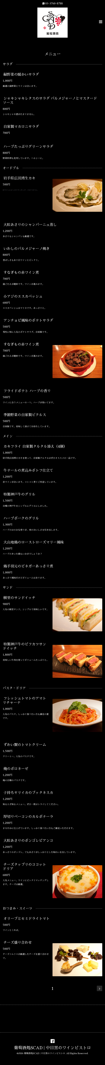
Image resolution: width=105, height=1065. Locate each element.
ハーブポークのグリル (21, 518)
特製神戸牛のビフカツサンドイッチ (24, 646)
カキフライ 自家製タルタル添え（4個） (35, 446)
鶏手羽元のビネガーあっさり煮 (28, 566)
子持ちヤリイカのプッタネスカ (28, 792)
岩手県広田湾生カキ (19, 178)
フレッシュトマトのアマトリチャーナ (24, 700)
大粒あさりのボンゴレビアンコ (28, 840)
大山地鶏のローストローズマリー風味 (33, 542)
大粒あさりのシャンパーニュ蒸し (30, 224)
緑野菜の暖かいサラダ (21, 74)
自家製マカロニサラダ (21, 126)
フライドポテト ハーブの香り (27, 391)
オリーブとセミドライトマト (26, 918)
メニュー (52, 54)
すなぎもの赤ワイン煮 (21, 272)
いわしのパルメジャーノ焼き (26, 248)
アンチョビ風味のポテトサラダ (28, 320)
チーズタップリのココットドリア (24, 867)
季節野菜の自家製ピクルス (24, 415)
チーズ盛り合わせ (17, 942)
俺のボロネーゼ (15, 768)
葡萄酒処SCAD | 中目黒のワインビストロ (52, 1048)
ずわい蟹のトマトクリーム (24, 745)
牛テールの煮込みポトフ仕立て (28, 470)
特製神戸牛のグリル (19, 494)
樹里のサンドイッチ (19, 597)
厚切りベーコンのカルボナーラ (28, 816)
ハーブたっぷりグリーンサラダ (28, 146)
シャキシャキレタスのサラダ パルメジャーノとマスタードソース (50, 100)
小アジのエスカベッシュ (23, 296)
